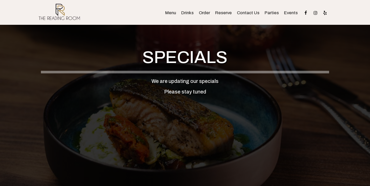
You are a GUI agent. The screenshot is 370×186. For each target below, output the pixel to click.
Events (291, 12)
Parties (272, 12)
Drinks (187, 12)
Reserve (223, 12)
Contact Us (248, 12)
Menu (170, 12)
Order (204, 12)
